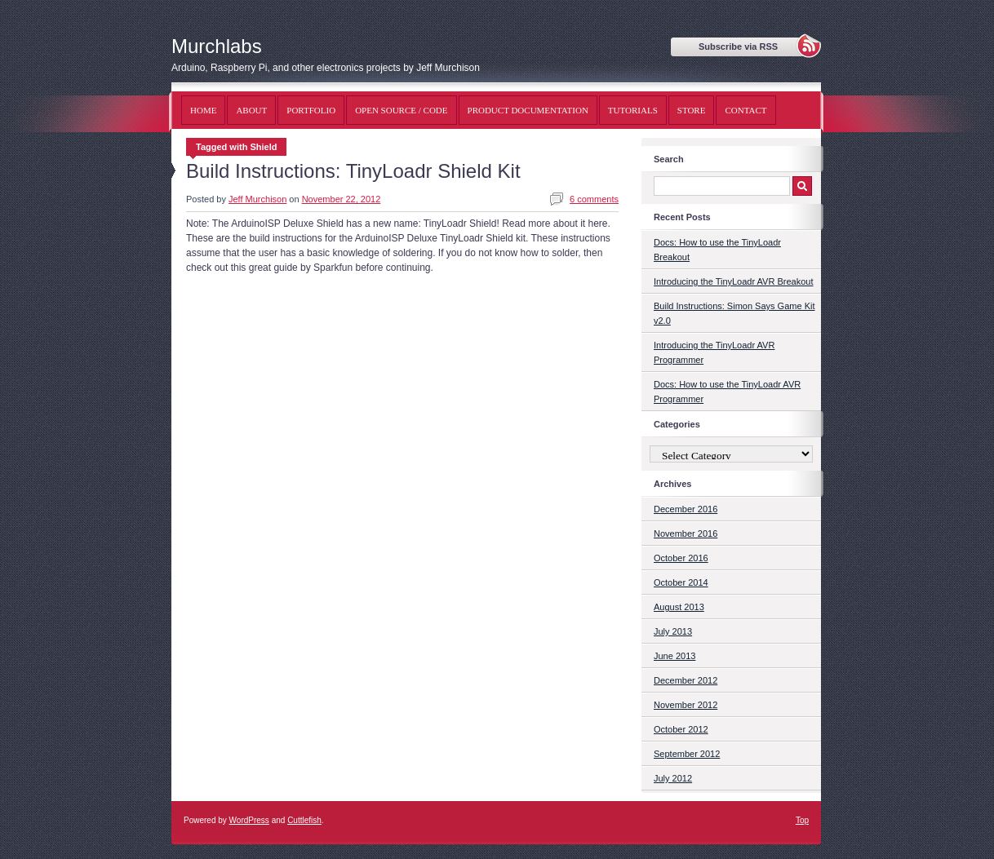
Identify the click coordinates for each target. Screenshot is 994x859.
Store (691, 110)
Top (802, 820)
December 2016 (685, 509)
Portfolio (310, 110)
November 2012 (685, 705)
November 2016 (685, 533)
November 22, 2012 (341, 199)
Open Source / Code (401, 110)
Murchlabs (216, 46)
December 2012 (685, 680)
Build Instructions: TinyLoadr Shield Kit (353, 171)
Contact (745, 110)
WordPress (249, 820)
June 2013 (674, 656)
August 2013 (679, 607)
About (251, 110)
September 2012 (687, 754)
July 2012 (673, 778)
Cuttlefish (304, 820)
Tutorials (633, 110)
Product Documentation (528, 110)
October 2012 (681, 729)
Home (203, 110)
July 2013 (673, 631)
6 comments (594, 199)
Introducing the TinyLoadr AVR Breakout (733, 281)
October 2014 (681, 582)
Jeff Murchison (257, 199)
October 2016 (681, 558)
